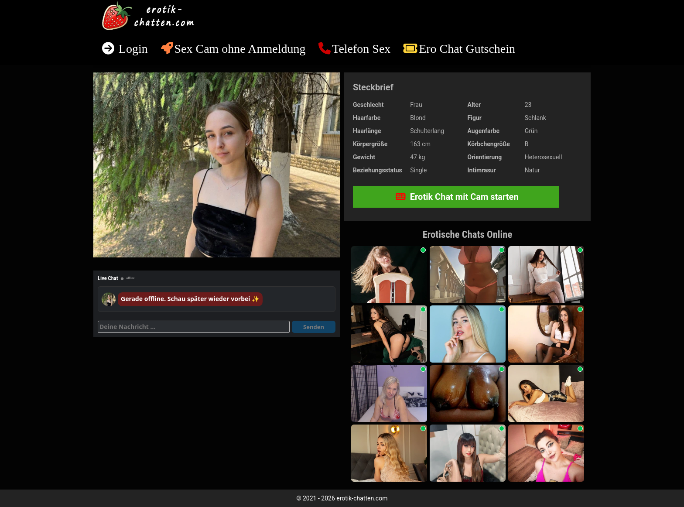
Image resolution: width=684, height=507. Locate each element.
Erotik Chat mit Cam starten (457, 197)
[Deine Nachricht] (194, 327)
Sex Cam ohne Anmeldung (239, 48)
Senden (313, 327)
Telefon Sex (361, 48)
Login (132, 48)
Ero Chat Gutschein (467, 48)
